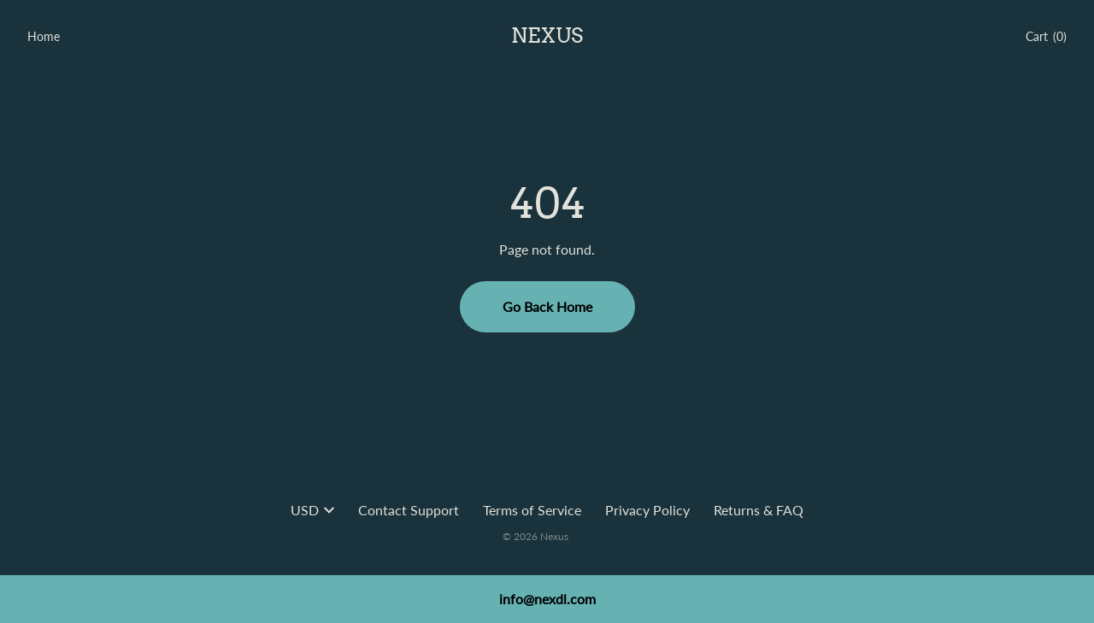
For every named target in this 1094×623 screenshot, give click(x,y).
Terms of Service (532, 510)
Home (43, 36)
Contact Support (408, 510)
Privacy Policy (647, 510)
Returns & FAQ (758, 510)
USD (312, 510)
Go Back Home (547, 306)
